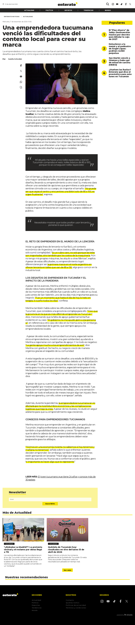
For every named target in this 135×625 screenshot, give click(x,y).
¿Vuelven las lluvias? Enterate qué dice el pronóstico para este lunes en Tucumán (120, 73)
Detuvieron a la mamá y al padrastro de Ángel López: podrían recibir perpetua (120, 48)
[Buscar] (108, 4)
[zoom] (61, 83)
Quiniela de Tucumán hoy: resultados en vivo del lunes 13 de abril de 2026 (66, 549)
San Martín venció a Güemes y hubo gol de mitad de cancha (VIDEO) (119, 61)
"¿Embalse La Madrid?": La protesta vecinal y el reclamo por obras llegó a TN (23, 549)
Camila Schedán (15, 59)
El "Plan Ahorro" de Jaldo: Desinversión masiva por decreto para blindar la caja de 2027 (119, 34)
